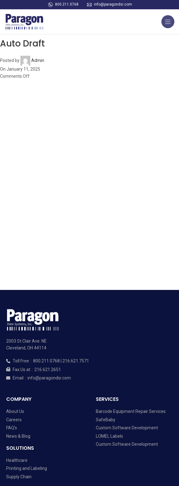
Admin (37, 60)
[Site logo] (26, 21)
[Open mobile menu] (167, 21)
